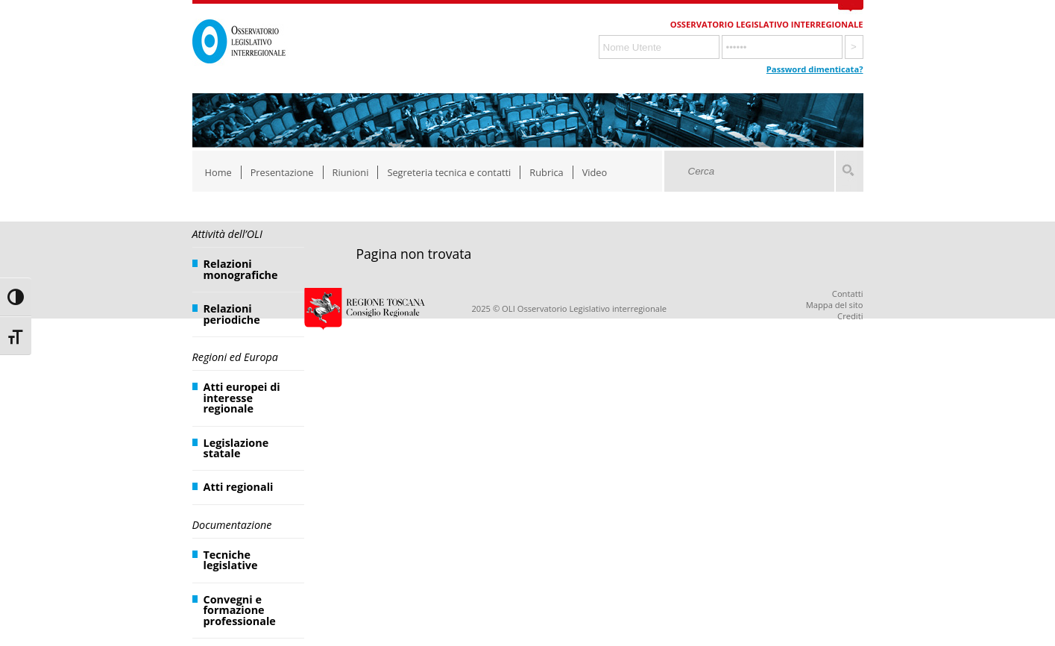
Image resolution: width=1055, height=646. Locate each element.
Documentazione (232, 525)
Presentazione (282, 172)
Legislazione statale (236, 448)
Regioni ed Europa (235, 357)
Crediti (850, 316)
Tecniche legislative (231, 560)
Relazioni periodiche (232, 313)
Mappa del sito (834, 304)
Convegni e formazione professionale (240, 610)
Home (218, 172)
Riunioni (351, 172)
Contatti (847, 293)
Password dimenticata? (814, 69)
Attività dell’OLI (227, 234)
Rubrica (546, 172)
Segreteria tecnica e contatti (449, 172)
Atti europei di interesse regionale (242, 397)
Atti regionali (239, 487)
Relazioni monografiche (241, 269)
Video (595, 172)
